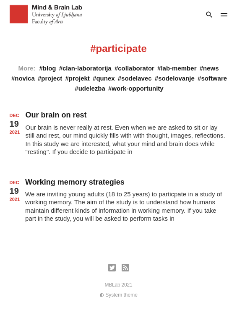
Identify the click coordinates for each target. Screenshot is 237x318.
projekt (79, 78)
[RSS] (125, 268)
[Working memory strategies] (119, 204)
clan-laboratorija (87, 68)
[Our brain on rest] (119, 137)
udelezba (91, 88)
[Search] (209, 14)
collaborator (136, 68)
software (214, 78)
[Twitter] (112, 268)
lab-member (178, 68)
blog (49, 68)
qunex (105, 78)
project (51, 78)
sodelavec (136, 78)
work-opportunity (137, 88)
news (211, 68)
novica (25, 78)
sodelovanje (176, 78)
